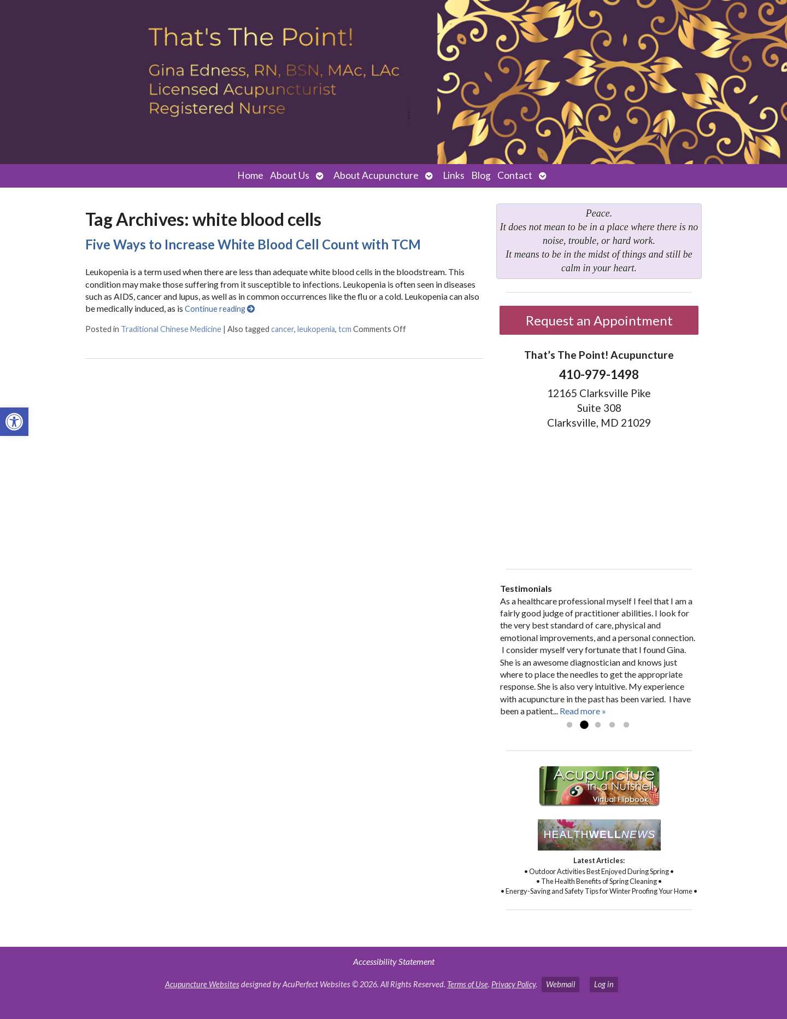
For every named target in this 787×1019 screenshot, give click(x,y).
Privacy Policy (513, 984)
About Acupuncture (376, 175)
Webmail (560, 984)
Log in (604, 984)
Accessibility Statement (393, 961)
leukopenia (316, 329)
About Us (289, 175)
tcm (344, 329)
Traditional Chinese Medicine (171, 329)
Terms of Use (467, 984)
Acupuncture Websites (202, 984)
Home (250, 175)
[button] (14, 421)
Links (454, 175)
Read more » (583, 711)
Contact (514, 175)
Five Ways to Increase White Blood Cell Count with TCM (253, 244)
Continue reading (220, 308)
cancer (282, 329)
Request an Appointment (599, 320)
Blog (481, 175)
